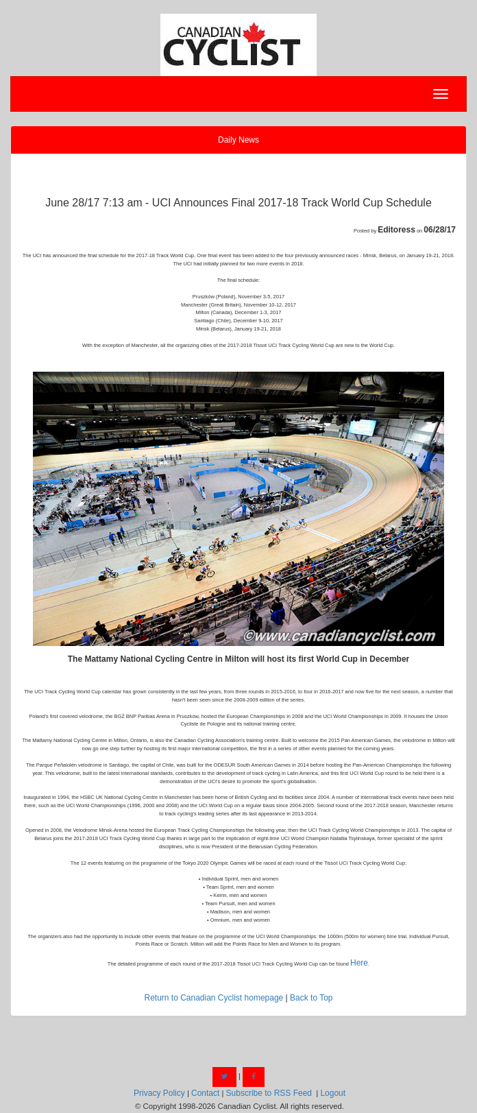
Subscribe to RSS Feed (269, 1093)
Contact (205, 1093)
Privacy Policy (159, 1093)
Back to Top (311, 998)
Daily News (238, 140)
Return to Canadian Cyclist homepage (213, 998)
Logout (332, 1093)
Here (359, 963)
